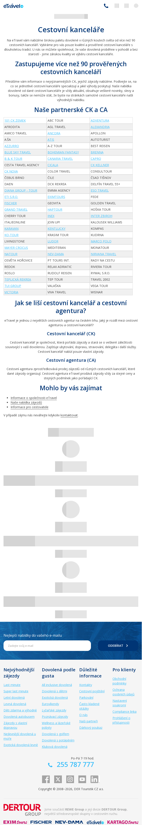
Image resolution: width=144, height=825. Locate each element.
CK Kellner (100, 165)
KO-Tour (11, 235)
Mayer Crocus (16, 248)
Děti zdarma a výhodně (20, 710)
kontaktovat (69, 415)
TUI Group (12, 286)
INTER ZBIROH (101, 216)
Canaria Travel (60, 159)
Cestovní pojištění (92, 691)
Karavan (11, 228)
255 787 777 (106, 6)
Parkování (86, 697)
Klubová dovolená (54, 747)
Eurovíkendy (50, 704)
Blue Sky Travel (17, 152)
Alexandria (100, 127)
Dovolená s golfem (55, 734)
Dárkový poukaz (90, 727)
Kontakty (85, 685)
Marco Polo (101, 241)
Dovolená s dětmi (54, 691)
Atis (51, 139)
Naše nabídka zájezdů (26, 402)
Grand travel (16, 209)
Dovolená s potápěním (58, 740)
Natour (10, 254)
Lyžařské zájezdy (54, 710)
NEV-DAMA (56, 254)
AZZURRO (11, 146)
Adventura (100, 120)
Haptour (55, 209)
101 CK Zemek (15, 120)
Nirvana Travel (103, 254)
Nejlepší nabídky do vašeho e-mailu (33, 635)
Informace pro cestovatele (29, 407)
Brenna (97, 152)
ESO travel (100, 190)
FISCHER (10, 203)
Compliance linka (125, 711)
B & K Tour (13, 159)
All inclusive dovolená (57, 685)
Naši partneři (88, 721)
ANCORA (54, 133)
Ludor (53, 241)
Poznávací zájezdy (55, 717)
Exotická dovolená (55, 697)
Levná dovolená (15, 704)
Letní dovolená (14, 697)
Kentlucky (56, 228)
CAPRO (96, 159)
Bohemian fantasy (63, 152)
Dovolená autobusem (19, 717)
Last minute (12, 685)
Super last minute (16, 691)
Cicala (53, 165)
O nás (83, 715)
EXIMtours (56, 197)
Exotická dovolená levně (21, 745)
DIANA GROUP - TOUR (20, 190)
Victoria (11, 292)
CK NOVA (11, 171)
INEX (51, 216)
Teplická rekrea (17, 279)
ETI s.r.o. (11, 197)
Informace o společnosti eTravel (34, 398)
